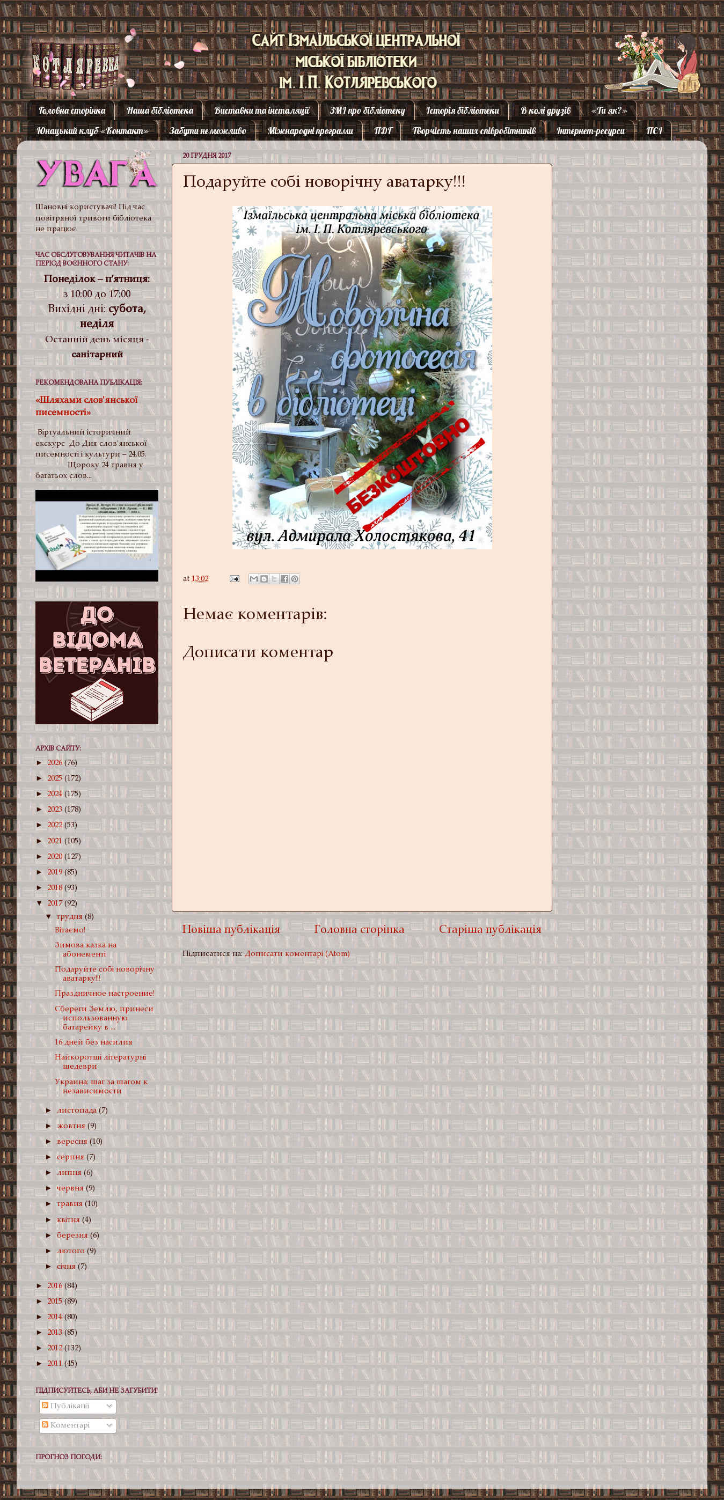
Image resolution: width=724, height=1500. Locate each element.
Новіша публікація (231, 930)
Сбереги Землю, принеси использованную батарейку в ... (104, 1018)
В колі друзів (546, 110)
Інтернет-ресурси (591, 130)
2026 (55, 763)
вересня (73, 1142)
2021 (55, 841)
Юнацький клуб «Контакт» (92, 130)
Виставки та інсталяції (261, 110)
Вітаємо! (70, 931)
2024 (55, 794)
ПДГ (382, 130)
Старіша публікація (490, 930)
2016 (55, 1286)
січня (67, 1267)
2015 (55, 1302)
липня (70, 1173)
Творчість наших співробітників (474, 130)
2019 (55, 873)
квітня (69, 1220)
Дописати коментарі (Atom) (297, 954)
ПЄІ (654, 130)
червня (71, 1189)
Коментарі (66, 1426)
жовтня (72, 1126)
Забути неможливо (208, 130)
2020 (55, 857)
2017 (55, 904)
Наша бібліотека (160, 110)
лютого (72, 1251)
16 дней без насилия (94, 1043)
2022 (55, 825)
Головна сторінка (72, 110)
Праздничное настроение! (105, 994)
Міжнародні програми (310, 130)
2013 (55, 1333)
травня (71, 1204)
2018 (55, 888)
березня (73, 1236)
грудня (71, 917)
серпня (71, 1157)
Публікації (66, 1406)
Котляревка (67, 51)
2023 (55, 810)
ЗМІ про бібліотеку (367, 110)
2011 (55, 1364)
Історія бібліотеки (462, 110)
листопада (78, 1111)
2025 (55, 779)
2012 (55, 1348)
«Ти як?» (609, 110)
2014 (55, 1317)
